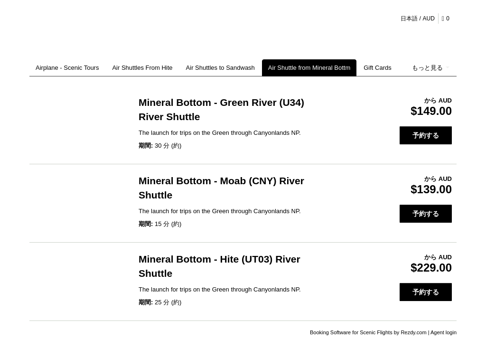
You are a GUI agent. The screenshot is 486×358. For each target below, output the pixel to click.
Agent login (443, 332)
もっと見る (430, 67)
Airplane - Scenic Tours (67, 67)
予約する (425, 135)
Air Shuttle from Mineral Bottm (309, 67)
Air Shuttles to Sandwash (220, 67)
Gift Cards (378, 67)
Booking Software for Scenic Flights (352, 332)
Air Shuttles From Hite (142, 67)
